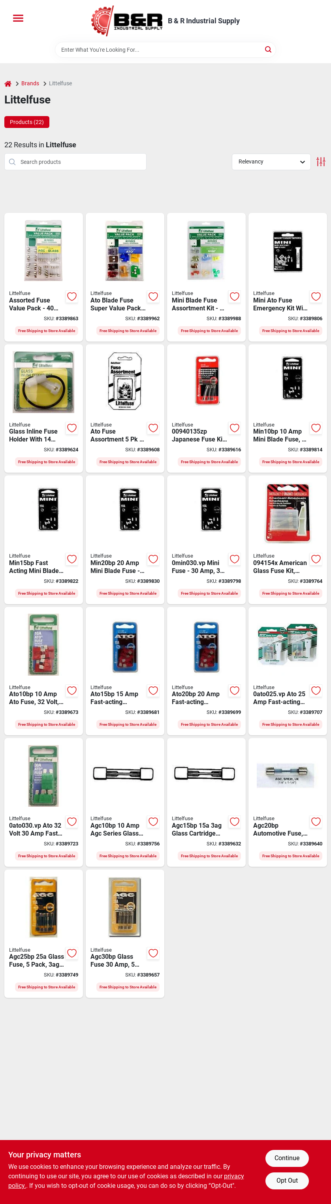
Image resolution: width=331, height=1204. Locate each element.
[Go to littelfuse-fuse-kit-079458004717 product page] (125, 277)
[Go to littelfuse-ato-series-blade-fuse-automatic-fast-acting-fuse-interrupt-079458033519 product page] (206, 671)
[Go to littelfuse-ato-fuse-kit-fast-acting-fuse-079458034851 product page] (125, 408)
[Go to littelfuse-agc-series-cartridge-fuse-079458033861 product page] (43, 934)
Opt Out (287, 1180)
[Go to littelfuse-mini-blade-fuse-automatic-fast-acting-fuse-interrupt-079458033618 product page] (43, 539)
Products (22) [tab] (27, 122)
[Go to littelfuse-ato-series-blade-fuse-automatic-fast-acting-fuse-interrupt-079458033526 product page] (287, 671)
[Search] (269, 49)
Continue (287, 1158)
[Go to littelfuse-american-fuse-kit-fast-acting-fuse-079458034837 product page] (287, 539)
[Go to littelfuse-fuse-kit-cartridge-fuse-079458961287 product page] (43, 277)
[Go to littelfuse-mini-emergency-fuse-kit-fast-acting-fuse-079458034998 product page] (287, 277)
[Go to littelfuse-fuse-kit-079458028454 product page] (206, 277)
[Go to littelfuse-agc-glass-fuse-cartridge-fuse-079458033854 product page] (287, 802)
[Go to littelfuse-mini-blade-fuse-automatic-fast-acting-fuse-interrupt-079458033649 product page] (206, 539)
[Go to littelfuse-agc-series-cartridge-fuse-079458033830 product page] (125, 802)
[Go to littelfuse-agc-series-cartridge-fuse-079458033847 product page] (206, 802)
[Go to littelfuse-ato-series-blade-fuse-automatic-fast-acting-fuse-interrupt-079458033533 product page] (43, 802)
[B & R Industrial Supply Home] (126, 21)
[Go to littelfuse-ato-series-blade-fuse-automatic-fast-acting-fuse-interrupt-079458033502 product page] (125, 671)
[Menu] (18, 18)
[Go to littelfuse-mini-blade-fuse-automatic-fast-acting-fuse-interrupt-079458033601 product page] (287, 408)
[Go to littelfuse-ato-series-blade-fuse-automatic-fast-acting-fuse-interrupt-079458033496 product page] (43, 671)
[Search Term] (165, 50)
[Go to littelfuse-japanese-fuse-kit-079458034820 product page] (206, 408)
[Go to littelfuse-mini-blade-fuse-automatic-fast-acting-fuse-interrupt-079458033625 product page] (125, 539)
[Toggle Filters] (320, 161)
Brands (30, 83)
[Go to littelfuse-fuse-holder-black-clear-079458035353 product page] (43, 408)
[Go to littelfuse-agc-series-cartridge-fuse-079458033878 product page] (125, 934)
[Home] (7, 83)
